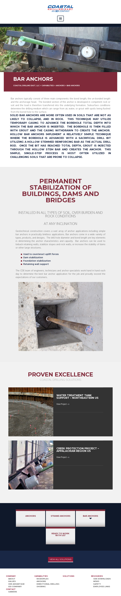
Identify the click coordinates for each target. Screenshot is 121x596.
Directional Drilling (48, 566)
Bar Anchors (74, 518)
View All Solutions (60, 542)
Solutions (68, 558)
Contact (11, 572)
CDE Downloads (102, 561)
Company (11, 558)
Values (12, 564)
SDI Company (15, 569)
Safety (97, 566)
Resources (97, 558)
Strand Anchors (46, 517)
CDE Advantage (16, 566)
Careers (12, 574)
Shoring (41, 569)
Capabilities (41, 558)
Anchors (19, 516)
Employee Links (101, 569)
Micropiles (43, 561)
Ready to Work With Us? (102, 517)
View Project (62, 404)
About (11, 561)
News (96, 564)
